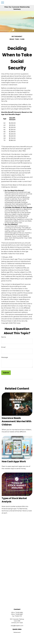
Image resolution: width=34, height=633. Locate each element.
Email (3, 347)
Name (3, 337)
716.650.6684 (19, 612)
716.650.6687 (19, 614)
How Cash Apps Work (14, 461)
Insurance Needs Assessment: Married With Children (16, 421)
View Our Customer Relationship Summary (17, 8)
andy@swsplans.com (17, 625)
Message (4, 357)
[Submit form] (6, 372)
